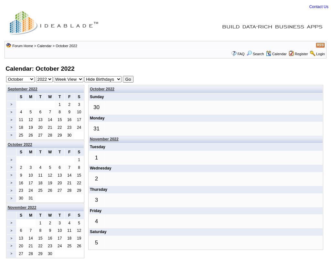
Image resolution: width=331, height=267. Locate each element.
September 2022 (22, 89)
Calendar (44, 46)
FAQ (241, 54)
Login (320, 54)
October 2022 (102, 89)
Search (255, 54)
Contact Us (318, 7)
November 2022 (104, 139)
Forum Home (22, 46)
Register (301, 54)
